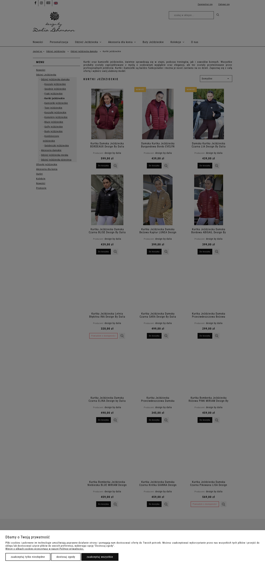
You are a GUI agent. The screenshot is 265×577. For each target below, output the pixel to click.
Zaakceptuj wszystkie (100, 556)
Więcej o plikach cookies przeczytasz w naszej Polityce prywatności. (44, 548)
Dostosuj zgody (65, 556)
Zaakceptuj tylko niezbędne (28, 556)
